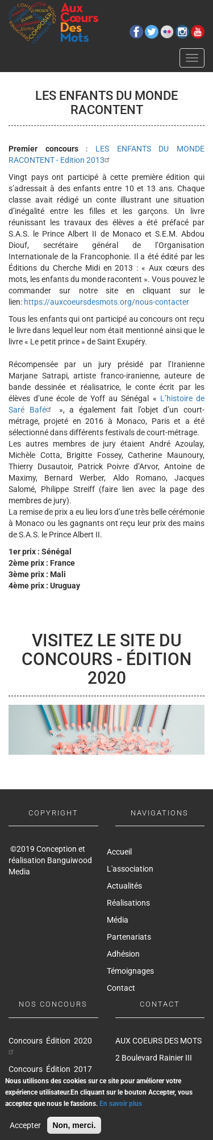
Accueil (119, 851)
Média (117, 919)
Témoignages (130, 970)
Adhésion (123, 953)
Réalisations (128, 902)
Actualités (124, 885)
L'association (130, 868)
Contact (121, 987)
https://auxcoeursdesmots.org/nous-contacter (106, 301)
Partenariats (129, 936)
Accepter (25, 1129)
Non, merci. (73, 1129)
